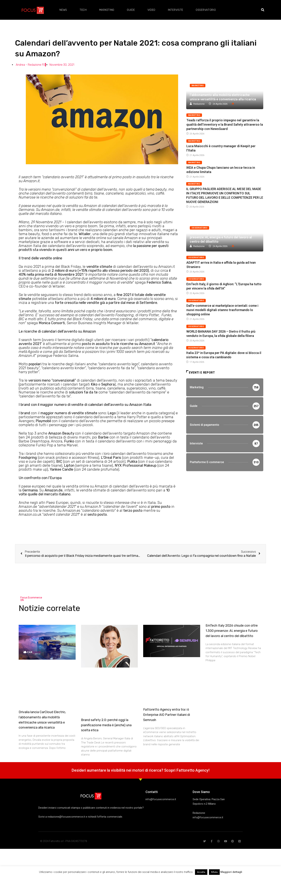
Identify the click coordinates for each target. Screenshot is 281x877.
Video (151, 9)
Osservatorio (206, 9)
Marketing (106, 9)
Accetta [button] (201, 872)
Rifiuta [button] (214, 872)
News (63, 9)
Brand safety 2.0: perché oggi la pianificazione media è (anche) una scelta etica (106, 725)
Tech (83, 9)
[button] (262, 10)
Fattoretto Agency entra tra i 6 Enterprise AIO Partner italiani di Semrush (166, 715)
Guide (131, 9)
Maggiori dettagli (231, 872)
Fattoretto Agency (192, 770)
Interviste (175, 9)
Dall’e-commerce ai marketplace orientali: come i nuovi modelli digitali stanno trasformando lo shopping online (222, 310)
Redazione (198, 103)
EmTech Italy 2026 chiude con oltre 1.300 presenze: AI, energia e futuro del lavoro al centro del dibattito (221, 237)
